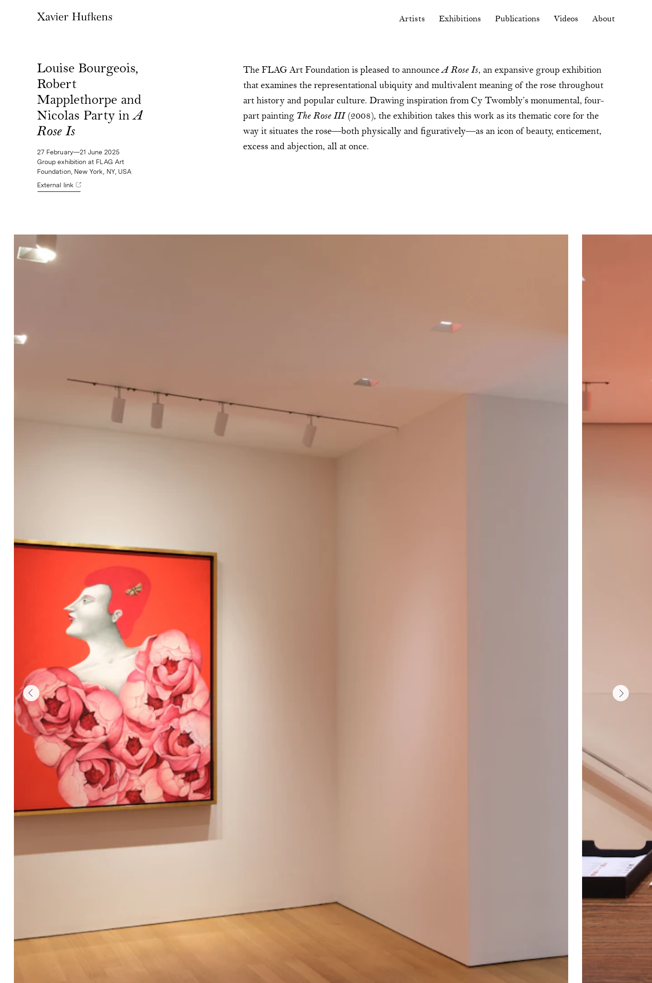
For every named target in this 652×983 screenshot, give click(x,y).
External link (55, 185)
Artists (412, 19)
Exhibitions (460, 19)
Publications (517, 19)
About (603, 19)
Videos (566, 19)
